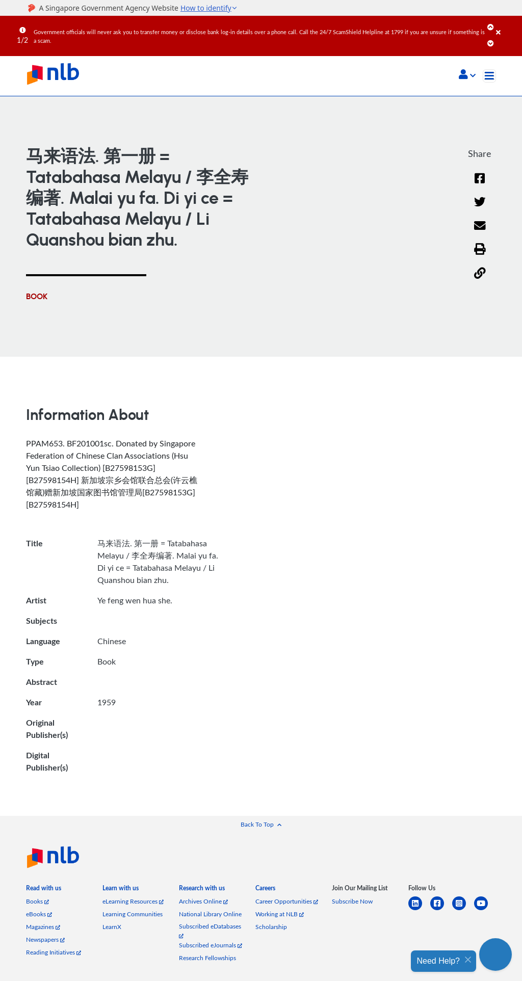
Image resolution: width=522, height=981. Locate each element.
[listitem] (43, 890)
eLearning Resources (133, 901)
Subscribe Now (352, 901)
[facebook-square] (441, 909)
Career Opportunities (286, 901)
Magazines (43, 927)
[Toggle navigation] (489, 76)
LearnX (111, 927)
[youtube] (485, 909)
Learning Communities (132, 914)
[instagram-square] (463, 909)
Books (37, 901)
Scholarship (271, 927)
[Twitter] (480, 208)
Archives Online (203, 901)
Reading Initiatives (53, 952)
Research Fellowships (207, 958)
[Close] (507, 25)
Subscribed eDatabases (210, 930)
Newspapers (45, 939)
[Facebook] (480, 185)
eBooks (39, 914)
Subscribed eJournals (210, 945)
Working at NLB (279, 914)
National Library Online (210, 914)
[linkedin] (419, 909)
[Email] (480, 232)
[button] (467, 75)
